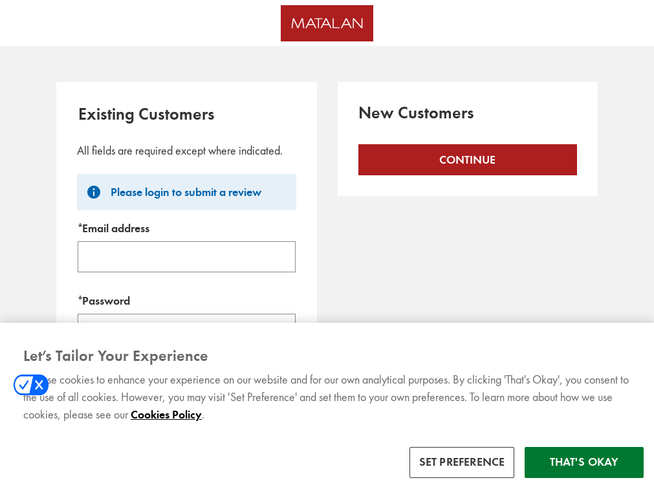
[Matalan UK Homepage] (327, 23)
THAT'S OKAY (584, 474)
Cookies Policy (166, 427)
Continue (467, 160)
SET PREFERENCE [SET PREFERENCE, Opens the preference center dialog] (462, 474)
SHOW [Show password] (273, 328)
